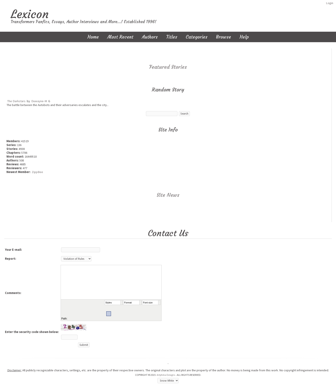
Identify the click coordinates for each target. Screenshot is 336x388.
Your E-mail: (13, 250)
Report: (10, 259)
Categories (196, 37)
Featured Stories (168, 67)
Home (93, 37)
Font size (148, 302)
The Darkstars (16, 101)
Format (128, 302)
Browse (223, 37)
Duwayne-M (39, 101)
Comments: (13, 293)
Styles (108, 302)
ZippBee (37, 172)
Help (244, 37)
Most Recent (120, 37)
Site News (168, 195)
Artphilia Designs (166, 374)
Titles (171, 37)
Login (329, 3)
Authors (150, 37)
